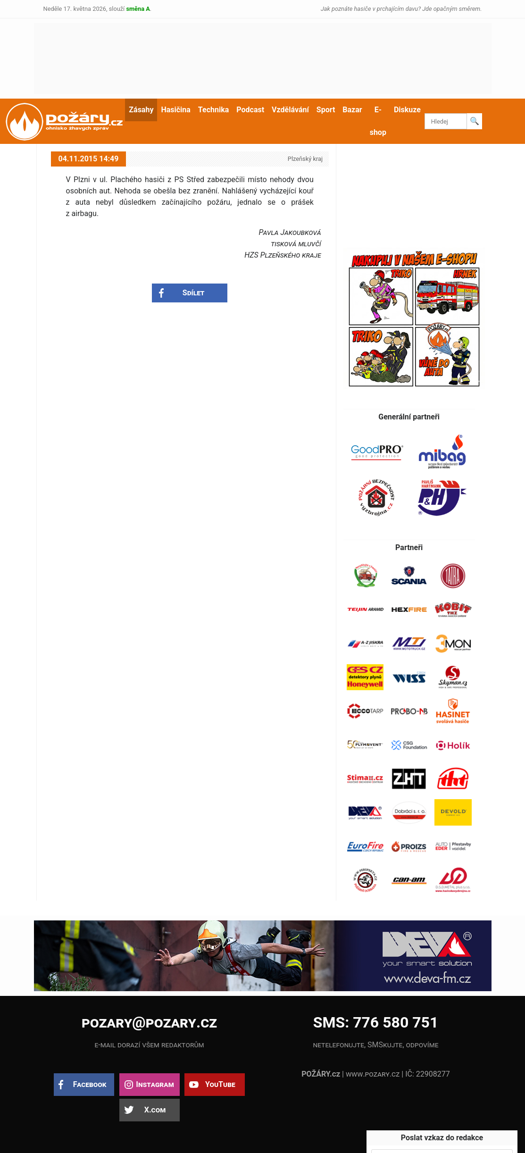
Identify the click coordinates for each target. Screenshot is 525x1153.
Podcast (250, 109)
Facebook (90, 1084)
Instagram (155, 1084)
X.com (155, 1109)
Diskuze (407, 109)
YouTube (220, 1084)
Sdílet (194, 292)
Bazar (352, 109)
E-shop (378, 121)
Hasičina (175, 109)
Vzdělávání (290, 109)
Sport (326, 109)
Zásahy (141, 109)
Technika (213, 109)
